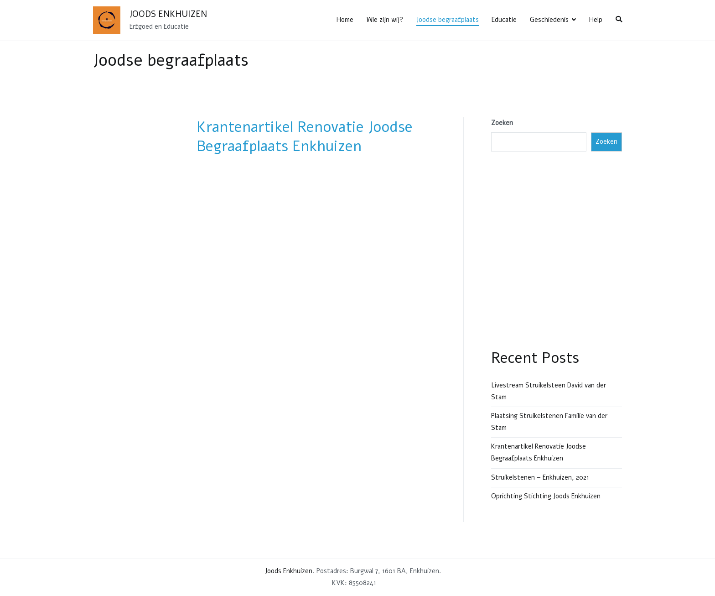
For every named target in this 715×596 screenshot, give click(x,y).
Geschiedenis (549, 19)
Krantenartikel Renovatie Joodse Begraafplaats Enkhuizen (305, 136)
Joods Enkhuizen (168, 14)
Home (345, 19)
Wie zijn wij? (385, 19)
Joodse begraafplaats (447, 19)
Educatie (504, 19)
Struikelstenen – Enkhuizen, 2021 (540, 477)
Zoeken (502, 122)
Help (595, 19)
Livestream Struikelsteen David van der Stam (548, 391)
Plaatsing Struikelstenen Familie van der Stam (549, 421)
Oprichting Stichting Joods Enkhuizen (546, 496)
